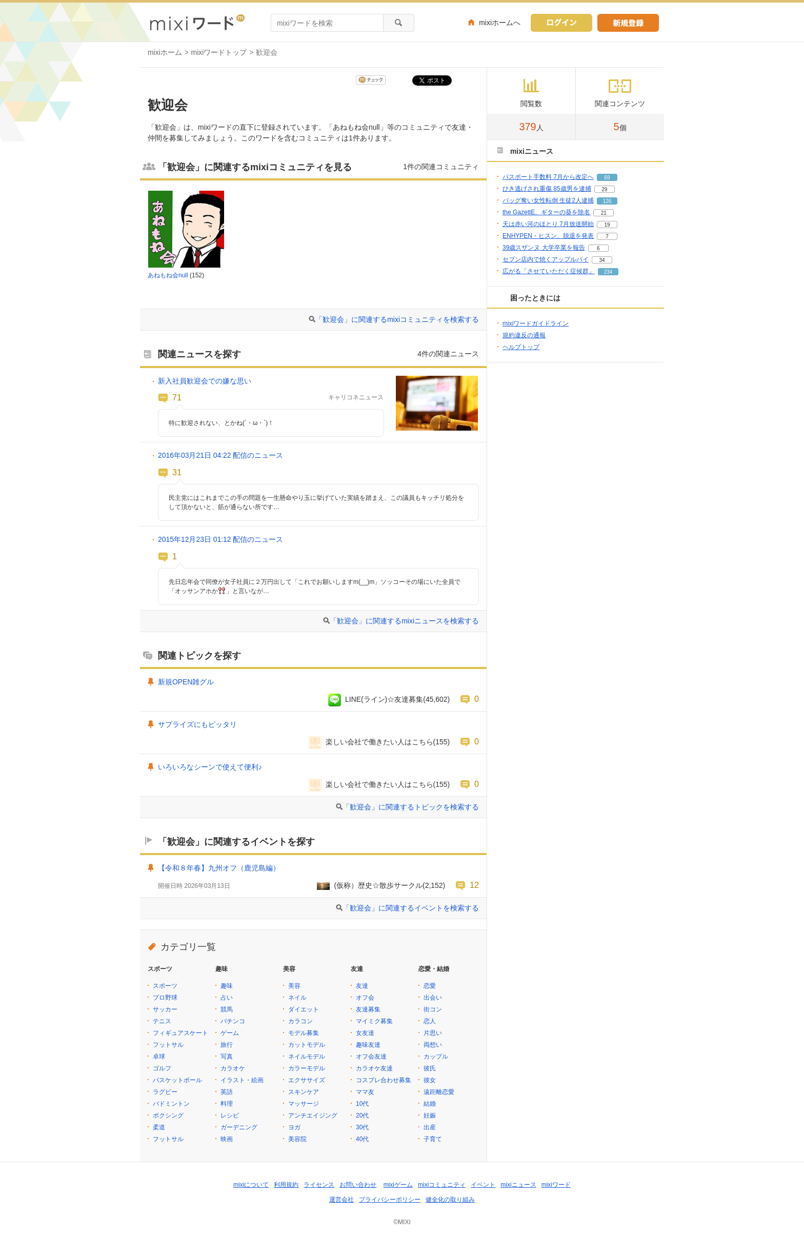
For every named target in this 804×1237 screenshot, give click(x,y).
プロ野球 (165, 997)
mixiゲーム (398, 1184)
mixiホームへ (499, 22)
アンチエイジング (312, 1115)
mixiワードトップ (219, 52)
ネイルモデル (306, 1056)
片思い (433, 1033)
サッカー (165, 1009)
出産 (430, 1127)
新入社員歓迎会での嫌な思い (204, 381)
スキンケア (303, 1092)
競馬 (226, 1009)
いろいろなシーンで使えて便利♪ (210, 767)
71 (177, 397)
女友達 (365, 1033)
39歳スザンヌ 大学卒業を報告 (543, 247)
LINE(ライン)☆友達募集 (384, 699)
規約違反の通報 (524, 335)
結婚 (430, 1103)
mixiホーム (165, 52)
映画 (226, 1139)
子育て (433, 1139)
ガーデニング (238, 1127)
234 (608, 272)
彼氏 (430, 1068)
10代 (362, 1103)
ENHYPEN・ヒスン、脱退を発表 (548, 235)
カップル (436, 1056)
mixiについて (251, 1184)
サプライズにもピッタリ (197, 724)
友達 (362, 985)
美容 (294, 985)
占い (226, 997)
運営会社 (341, 1199)
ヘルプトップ (520, 347)
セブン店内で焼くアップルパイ (545, 259)
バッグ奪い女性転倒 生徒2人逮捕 (548, 200)
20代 (362, 1115)
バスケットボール (177, 1080)
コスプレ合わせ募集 (383, 1080)
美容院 (297, 1139)
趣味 (226, 985)
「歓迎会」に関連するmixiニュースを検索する (404, 621)
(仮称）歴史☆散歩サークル (378, 885)
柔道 (159, 1127)
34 (602, 260)
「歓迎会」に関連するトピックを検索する (411, 807)
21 (604, 213)
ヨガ (294, 1127)
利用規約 (286, 1184)
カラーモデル (306, 1068)
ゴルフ (162, 1068)
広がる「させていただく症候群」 (548, 271)
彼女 (430, 1080)
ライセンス (319, 1184)
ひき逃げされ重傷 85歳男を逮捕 (546, 188)
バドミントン (171, 1103)
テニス (162, 1021)
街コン (433, 1009)
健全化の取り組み (450, 1199)
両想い (433, 1044)
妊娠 (430, 1115)
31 (177, 472)
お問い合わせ (357, 1184)
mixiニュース (518, 1184)
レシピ (229, 1115)
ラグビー (165, 1092)
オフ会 (365, 997)
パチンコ (232, 1021)
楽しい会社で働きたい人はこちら (379, 742)
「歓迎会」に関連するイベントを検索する (411, 908)
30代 (362, 1127)
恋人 (430, 1021)
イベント (483, 1184)
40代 (362, 1139)
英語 (226, 1092)
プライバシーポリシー (389, 1199)
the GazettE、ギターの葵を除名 (546, 212)
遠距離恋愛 (439, 1092)
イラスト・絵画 (242, 1080)
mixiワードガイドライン (535, 323)
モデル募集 (303, 1033)
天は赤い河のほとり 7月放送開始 (548, 224)
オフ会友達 (371, 1056)
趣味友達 (368, 1044)
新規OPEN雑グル (186, 682)
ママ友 (365, 1092)
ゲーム (229, 1033)
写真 (226, 1056)
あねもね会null (168, 275)
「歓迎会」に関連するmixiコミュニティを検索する (397, 319)
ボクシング (168, 1115)
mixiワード (556, 1184)
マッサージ (303, 1103)
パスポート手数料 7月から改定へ (548, 176)
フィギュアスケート (180, 1033)
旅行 (226, 1044)
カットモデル (306, 1044)
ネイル (297, 997)
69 (607, 177)
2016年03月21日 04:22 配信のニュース (220, 455)
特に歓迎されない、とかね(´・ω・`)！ (221, 423)
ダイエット (303, 1009)
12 (474, 884)
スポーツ (165, 985)
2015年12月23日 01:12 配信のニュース (220, 539)
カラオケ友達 (374, 1068)
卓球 (159, 1056)
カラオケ (232, 1068)
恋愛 (430, 985)
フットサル (168, 1044)
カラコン (300, 1021)
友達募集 (368, 1009)
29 (604, 189)
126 (607, 201)
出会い (433, 997)
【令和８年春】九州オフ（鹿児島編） (219, 868)
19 (607, 225)
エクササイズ (306, 1080)
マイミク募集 (374, 1021)
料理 (226, 1103)
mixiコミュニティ (442, 1184)
